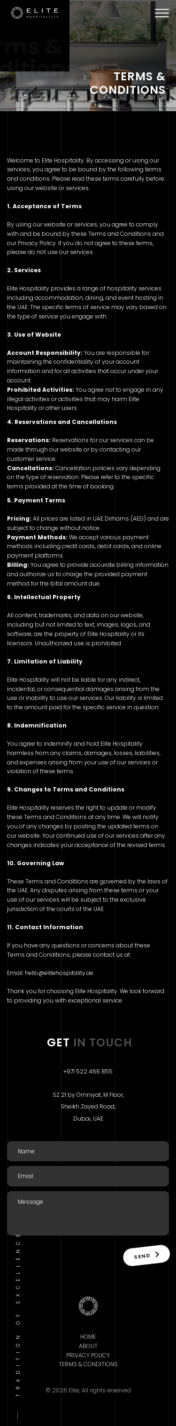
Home (88, 1337)
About (88, 1346)
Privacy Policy (88, 1355)
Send (146, 1255)
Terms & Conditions (88, 1364)
